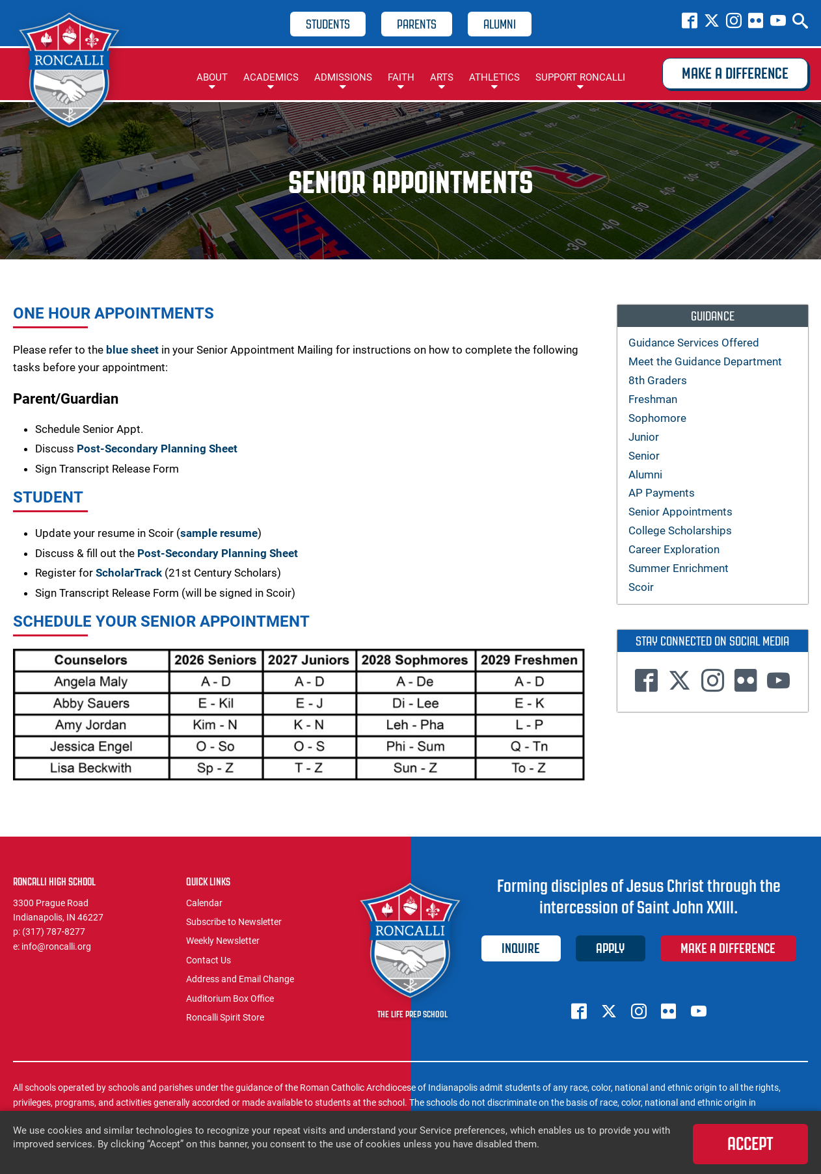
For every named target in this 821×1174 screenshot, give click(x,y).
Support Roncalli (580, 77)
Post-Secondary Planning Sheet (157, 448)
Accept (750, 1144)
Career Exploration (674, 549)
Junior (643, 436)
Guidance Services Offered (693, 342)
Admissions (343, 77)
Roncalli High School (71, 72)
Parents (417, 24)
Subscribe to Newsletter (234, 922)
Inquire (521, 948)
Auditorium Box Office (230, 998)
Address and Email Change (240, 979)
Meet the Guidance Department (705, 361)
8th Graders (657, 380)
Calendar (204, 903)
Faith (401, 77)
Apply (610, 948)
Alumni (499, 24)
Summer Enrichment (678, 568)
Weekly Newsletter (223, 940)
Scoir (641, 587)
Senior (644, 455)
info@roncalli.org (56, 946)
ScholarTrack (129, 572)
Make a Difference (735, 73)
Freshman (652, 399)
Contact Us (208, 960)
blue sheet (132, 349)
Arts (441, 77)
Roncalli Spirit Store (225, 1017)
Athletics (494, 77)
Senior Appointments (680, 511)
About (212, 77)
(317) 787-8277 (53, 931)
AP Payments (661, 492)
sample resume (219, 533)
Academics (271, 77)
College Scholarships (680, 530)
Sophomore (657, 417)
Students (328, 24)
